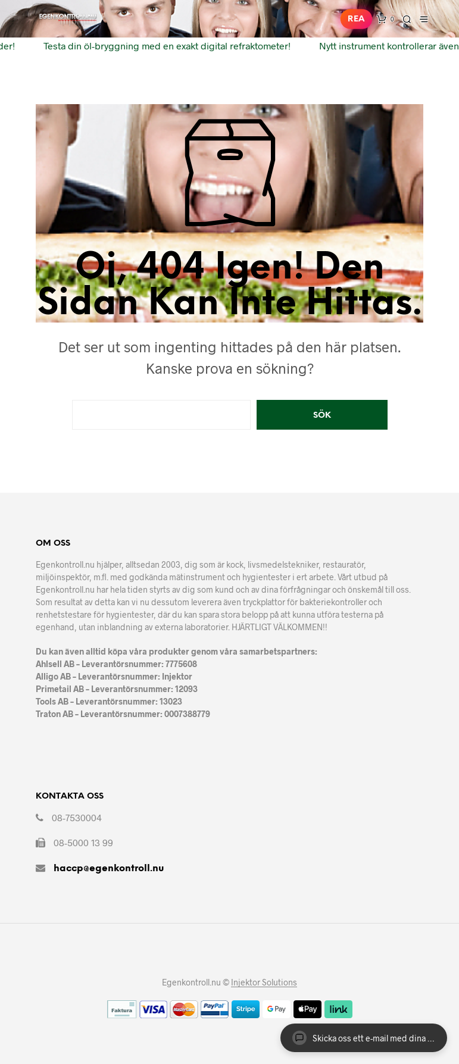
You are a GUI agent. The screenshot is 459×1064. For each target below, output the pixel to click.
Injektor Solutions (264, 982)
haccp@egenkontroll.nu (109, 868)
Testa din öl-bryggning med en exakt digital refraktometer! (162, 45)
